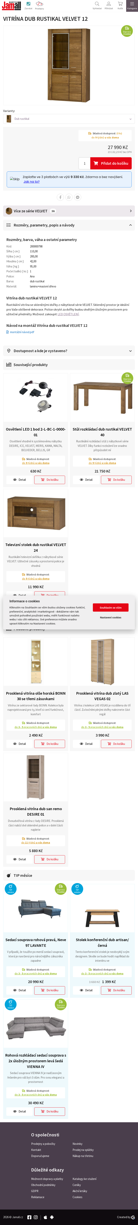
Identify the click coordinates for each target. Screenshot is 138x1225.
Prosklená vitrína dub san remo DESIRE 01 (36, 811)
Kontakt (36, 1150)
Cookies (77, 1197)
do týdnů (35, 463)
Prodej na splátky (83, 1150)
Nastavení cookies (110, 617)
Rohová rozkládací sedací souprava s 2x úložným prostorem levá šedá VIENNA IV (35, 1061)
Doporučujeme (40, 1156)
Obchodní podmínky (43, 1185)
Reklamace (37, 1197)
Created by (126, 1217)
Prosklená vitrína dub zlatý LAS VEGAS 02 (102, 696)
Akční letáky (80, 1191)
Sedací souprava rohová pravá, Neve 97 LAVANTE (36, 942)
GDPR (34, 1191)
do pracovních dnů (36, 727)
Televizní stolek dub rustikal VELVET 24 (35, 547)
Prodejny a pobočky (43, 1144)
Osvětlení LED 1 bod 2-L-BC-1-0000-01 (36, 432)
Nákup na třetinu (83, 1156)
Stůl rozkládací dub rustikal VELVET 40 (102, 432)
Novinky (77, 1144)
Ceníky (77, 1185)
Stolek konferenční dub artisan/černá (102, 942)
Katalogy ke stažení (84, 1179)
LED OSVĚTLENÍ (68, 314)
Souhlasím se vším (111, 607)
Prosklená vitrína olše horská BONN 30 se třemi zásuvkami (36, 696)
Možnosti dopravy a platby (47, 1179)
